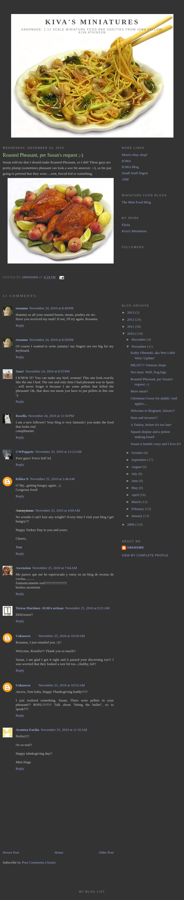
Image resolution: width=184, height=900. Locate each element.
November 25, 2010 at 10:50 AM (61, 636)
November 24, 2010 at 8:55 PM (47, 371)
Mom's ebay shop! (135, 155)
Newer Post (11, 852)
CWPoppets (25, 452)
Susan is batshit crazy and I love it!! (155, 444)
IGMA (126, 161)
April (136, 495)
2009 (131, 524)
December (139, 339)
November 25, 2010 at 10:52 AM (61, 685)
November (139, 346)
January (137, 516)
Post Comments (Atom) (39, 862)
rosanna (22, 308)
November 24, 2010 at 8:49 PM (51, 308)
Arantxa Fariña (27, 730)
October (138, 453)
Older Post (106, 852)
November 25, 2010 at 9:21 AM (87, 608)
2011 (131, 326)
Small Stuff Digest (135, 173)
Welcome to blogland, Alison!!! (152, 411)
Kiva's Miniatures (92, 22)
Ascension (23, 568)
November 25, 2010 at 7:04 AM (54, 568)
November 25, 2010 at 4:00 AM (57, 510)
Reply (20, 325)
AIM (125, 179)
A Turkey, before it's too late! (151, 425)
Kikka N (22, 479)
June (135, 481)
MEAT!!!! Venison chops (148, 365)
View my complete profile (145, 555)
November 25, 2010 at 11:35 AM (64, 730)
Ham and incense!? (143, 418)
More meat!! (139, 391)
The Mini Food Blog (136, 202)
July (135, 474)
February (138, 509)
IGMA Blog (130, 167)
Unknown (23, 636)
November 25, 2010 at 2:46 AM (52, 479)
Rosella (21, 416)
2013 (131, 312)
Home (59, 852)
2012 (131, 319)
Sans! (20, 371)
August (137, 467)
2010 (131, 333)
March (137, 502)
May (135, 488)
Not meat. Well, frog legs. (148, 372)
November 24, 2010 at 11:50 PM (51, 416)
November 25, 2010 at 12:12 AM (58, 452)
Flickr (126, 225)
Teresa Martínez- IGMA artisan (40, 608)
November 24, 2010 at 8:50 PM (51, 340)
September (139, 460)
